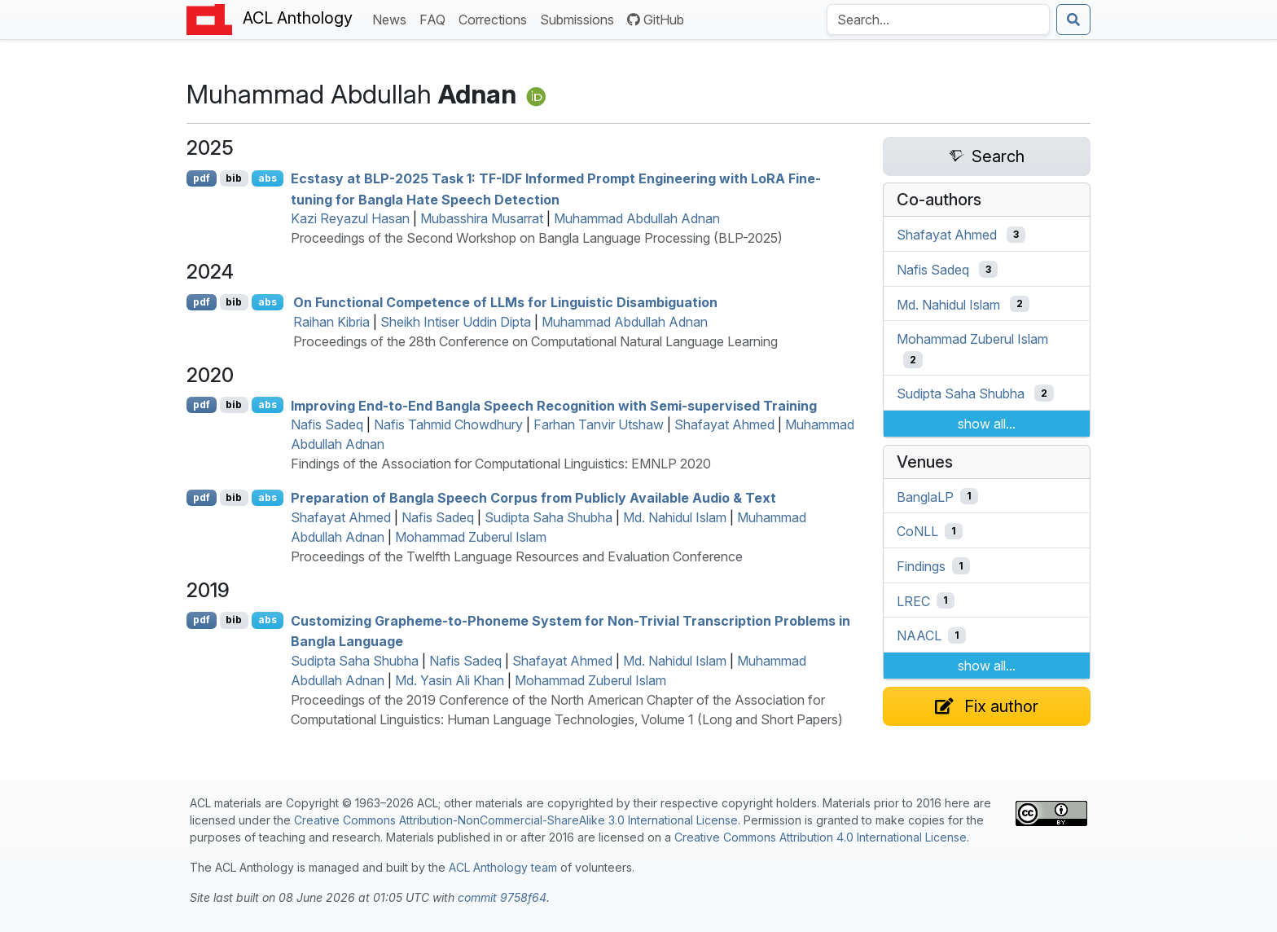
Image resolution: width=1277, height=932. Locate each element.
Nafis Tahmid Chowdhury (448, 424)
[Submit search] (1073, 19)
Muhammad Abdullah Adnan (637, 218)
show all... (987, 423)
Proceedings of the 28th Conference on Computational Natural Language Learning (535, 341)
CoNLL (917, 531)
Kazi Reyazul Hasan (350, 218)
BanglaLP (925, 496)
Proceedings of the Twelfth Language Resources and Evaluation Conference (517, 556)
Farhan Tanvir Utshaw (598, 424)
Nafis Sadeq (327, 424)
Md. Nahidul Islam (674, 517)
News (392, 18)
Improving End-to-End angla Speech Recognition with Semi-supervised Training (554, 405)
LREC (913, 600)
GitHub (655, 19)
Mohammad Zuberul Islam (470, 537)
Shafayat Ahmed (724, 424)
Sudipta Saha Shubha (548, 517)
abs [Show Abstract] (267, 178)
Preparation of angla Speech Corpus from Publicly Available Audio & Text (533, 498)
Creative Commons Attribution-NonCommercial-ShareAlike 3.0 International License (516, 820)
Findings (921, 566)
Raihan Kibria (331, 322)
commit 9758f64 (502, 897)
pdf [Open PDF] (201, 178)
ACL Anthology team (503, 867)
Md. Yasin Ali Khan (449, 680)
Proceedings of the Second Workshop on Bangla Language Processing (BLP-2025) (537, 238)
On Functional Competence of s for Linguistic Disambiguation (505, 302)
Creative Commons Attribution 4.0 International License (820, 837)
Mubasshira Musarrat (481, 218)
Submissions (580, 18)
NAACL (919, 635)
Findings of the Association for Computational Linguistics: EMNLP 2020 (501, 463)
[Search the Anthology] (938, 19)
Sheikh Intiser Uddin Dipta (455, 322)
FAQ (435, 18)
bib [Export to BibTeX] (234, 178)
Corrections (496, 18)
